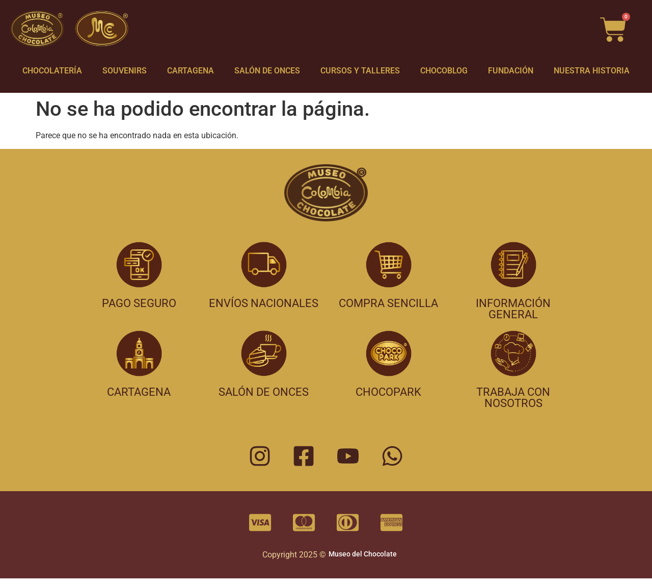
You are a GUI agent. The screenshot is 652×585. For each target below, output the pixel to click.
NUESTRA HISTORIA (592, 70)
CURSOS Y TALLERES (360, 70)
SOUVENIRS (124, 70)
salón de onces (264, 392)
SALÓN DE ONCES (267, 70)
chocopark (388, 392)
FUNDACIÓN (510, 70)
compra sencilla (388, 303)
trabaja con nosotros (513, 398)
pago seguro (139, 303)
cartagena (139, 392)
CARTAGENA (190, 70)
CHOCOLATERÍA (52, 70)
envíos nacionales (263, 303)
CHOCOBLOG (444, 70)
